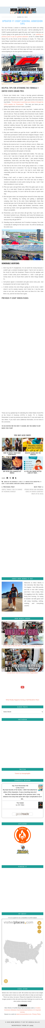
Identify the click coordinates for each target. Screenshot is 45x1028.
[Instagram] (12, 732)
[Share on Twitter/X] (10, 478)
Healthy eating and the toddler (33, 454)
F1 (23, 481)
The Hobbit (20, 803)
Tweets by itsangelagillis (22, 773)
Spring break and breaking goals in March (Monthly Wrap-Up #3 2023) (32, 490)
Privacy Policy (36, 1014)
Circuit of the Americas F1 (11, 481)
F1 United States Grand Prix (32, 481)
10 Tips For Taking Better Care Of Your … (33, 472)
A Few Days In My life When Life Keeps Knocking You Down (22, 646)
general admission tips (26, 483)
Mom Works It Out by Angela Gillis (25, 1022)
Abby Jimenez (20, 787)
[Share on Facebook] (7, 478)
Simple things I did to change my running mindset (12, 489)
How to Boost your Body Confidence (12, 454)
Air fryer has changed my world (12, 472)
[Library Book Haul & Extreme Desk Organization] (22, 660)
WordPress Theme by (22, 1025)
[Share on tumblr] (16, 478)
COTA (20, 481)
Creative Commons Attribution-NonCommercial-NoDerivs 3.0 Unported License (22, 1010)
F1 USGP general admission (12, 483)
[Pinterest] (9, 876)
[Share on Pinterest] (13, 478)
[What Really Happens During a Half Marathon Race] (22, 687)
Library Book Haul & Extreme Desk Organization (22, 673)
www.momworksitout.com (23, 1014)
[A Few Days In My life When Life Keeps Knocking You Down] (22, 633)
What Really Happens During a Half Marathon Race (22, 700)
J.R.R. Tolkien (20, 805)
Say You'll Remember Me (20, 786)
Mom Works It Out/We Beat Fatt (14, 1008)
